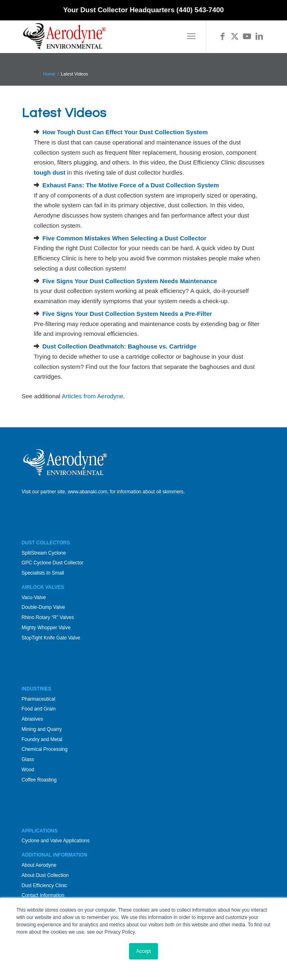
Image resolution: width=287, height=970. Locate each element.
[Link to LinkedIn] (259, 36)
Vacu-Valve (34, 597)
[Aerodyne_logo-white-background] (119, 36)
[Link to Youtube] (247, 36)
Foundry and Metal (42, 739)
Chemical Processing (45, 749)
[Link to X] (235, 36)
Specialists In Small (43, 573)
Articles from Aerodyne (92, 396)
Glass (28, 759)
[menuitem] (191, 36)
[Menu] (191, 36)
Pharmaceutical (39, 699)
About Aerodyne (39, 865)
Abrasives (32, 719)
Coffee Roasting (39, 780)
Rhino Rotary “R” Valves (48, 617)
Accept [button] (143, 951)
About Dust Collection (45, 875)
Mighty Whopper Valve (46, 627)
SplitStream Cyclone (44, 553)
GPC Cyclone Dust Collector (52, 563)
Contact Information (43, 895)
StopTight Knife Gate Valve (51, 638)
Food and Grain (39, 709)
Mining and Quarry (42, 729)
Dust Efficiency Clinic (44, 885)
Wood (28, 769)
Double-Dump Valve (43, 607)
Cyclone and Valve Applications (56, 840)
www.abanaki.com (87, 492)
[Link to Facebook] (222, 36)
